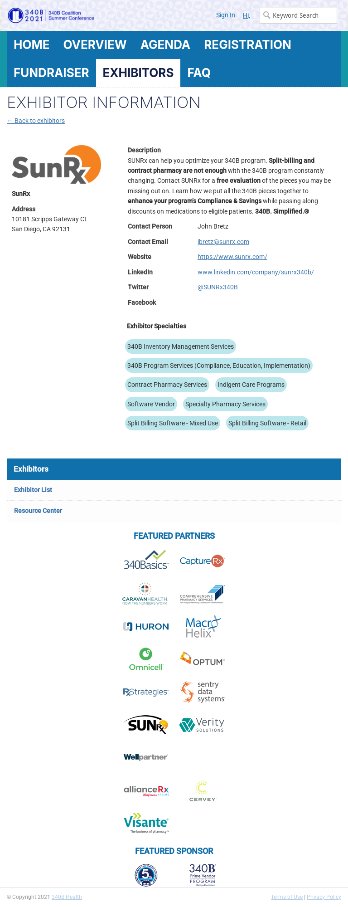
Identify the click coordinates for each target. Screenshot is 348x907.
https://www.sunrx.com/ (232, 256)
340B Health (67, 897)
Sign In (225, 15)
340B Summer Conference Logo (90, 15)
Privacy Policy (324, 897)
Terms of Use (287, 897)
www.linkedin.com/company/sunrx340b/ (256, 272)
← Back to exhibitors (36, 120)
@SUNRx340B (218, 287)
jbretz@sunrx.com (223, 241)
